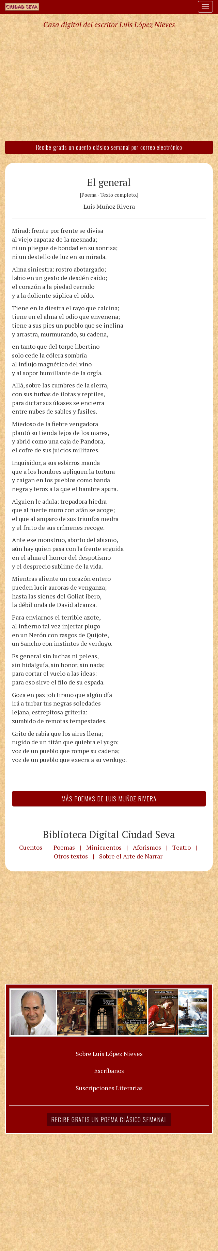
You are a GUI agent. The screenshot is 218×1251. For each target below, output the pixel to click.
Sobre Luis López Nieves (109, 1053)
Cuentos (30, 847)
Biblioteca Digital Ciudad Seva (109, 834)
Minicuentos (104, 847)
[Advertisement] (109, 84)
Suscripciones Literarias (109, 1088)
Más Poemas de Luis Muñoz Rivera (109, 798)
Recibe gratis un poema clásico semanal (109, 1119)
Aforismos (147, 847)
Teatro (181, 847)
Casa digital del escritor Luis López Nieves (109, 24)
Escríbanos (109, 1070)
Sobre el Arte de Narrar (130, 856)
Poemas (64, 847)
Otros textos (71, 856)
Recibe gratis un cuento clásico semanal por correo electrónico (109, 147)
